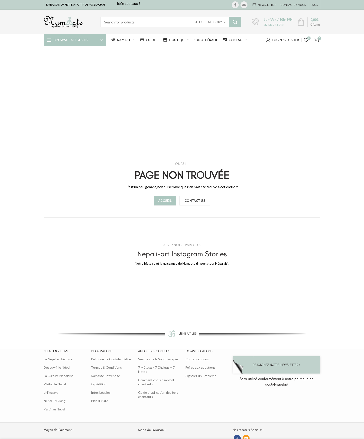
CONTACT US (195, 200)
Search (235, 22)
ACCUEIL (165, 200)
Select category (208, 22)
